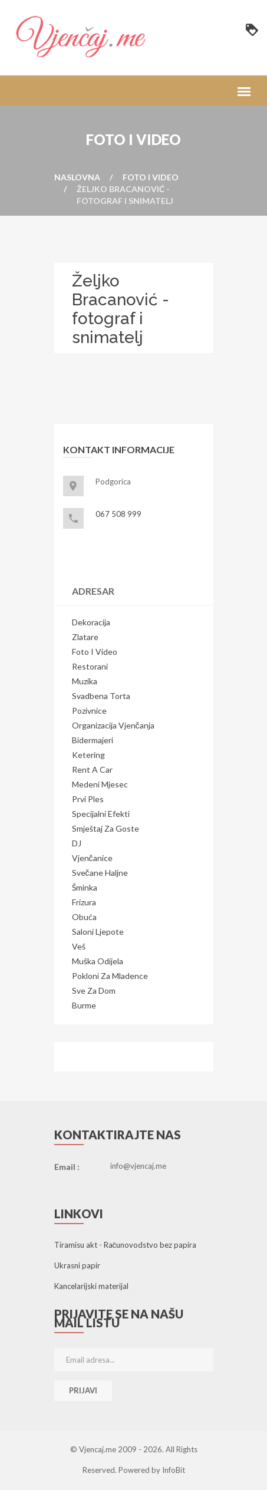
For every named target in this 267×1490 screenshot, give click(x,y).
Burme (84, 1005)
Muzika (84, 681)
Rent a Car (92, 769)
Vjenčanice (92, 858)
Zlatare (85, 637)
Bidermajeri (92, 740)
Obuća (84, 917)
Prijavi (83, 1390)
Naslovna (77, 177)
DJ (76, 843)
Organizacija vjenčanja (113, 725)
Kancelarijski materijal (91, 1286)
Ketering (88, 755)
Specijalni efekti (101, 814)
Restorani (90, 666)
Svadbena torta (101, 696)
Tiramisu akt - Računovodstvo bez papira (125, 1245)
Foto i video (151, 177)
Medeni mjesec (100, 784)
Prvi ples (88, 799)
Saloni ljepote (98, 932)
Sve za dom (94, 990)
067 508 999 (118, 514)
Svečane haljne (100, 873)
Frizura (84, 902)
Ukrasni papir (77, 1265)
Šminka (84, 887)
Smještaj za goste (105, 828)
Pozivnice (89, 711)
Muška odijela (97, 961)
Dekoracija (91, 622)
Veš (78, 946)
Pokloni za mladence (110, 976)
